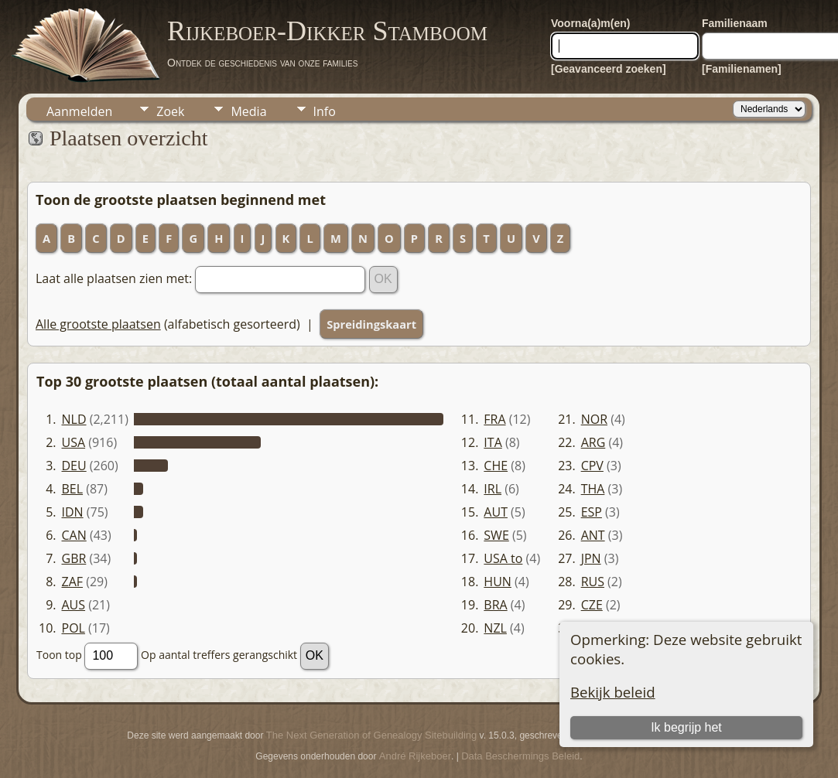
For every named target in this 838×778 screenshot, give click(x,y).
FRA (494, 419)
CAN (74, 535)
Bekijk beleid (612, 691)
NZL (495, 627)
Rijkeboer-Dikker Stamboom (327, 30)
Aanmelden (79, 111)
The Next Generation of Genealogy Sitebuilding (371, 735)
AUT (496, 511)
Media (248, 111)
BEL (73, 488)
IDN (73, 511)
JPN (591, 558)
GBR (74, 558)
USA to (503, 558)
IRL (492, 488)
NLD (74, 419)
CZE (592, 604)
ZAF (73, 581)
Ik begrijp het (686, 727)
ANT (593, 535)
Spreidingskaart (371, 324)
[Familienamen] (742, 69)
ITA (492, 442)
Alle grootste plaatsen (98, 324)
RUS (592, 581)
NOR (594, 419)
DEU (74, 465)
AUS (74, 604)
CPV (592, 465)
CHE (496, 465)
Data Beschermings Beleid (520, 756)
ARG (593, 442)
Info (324, 111)
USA (74, 442)
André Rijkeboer (415, 756)
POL (73, 627)
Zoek (170, 111)
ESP (591, 511)
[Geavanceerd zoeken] (608, 69)
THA (593, 488)
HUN (497, 581)
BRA (495, 604)
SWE (496, 535)
